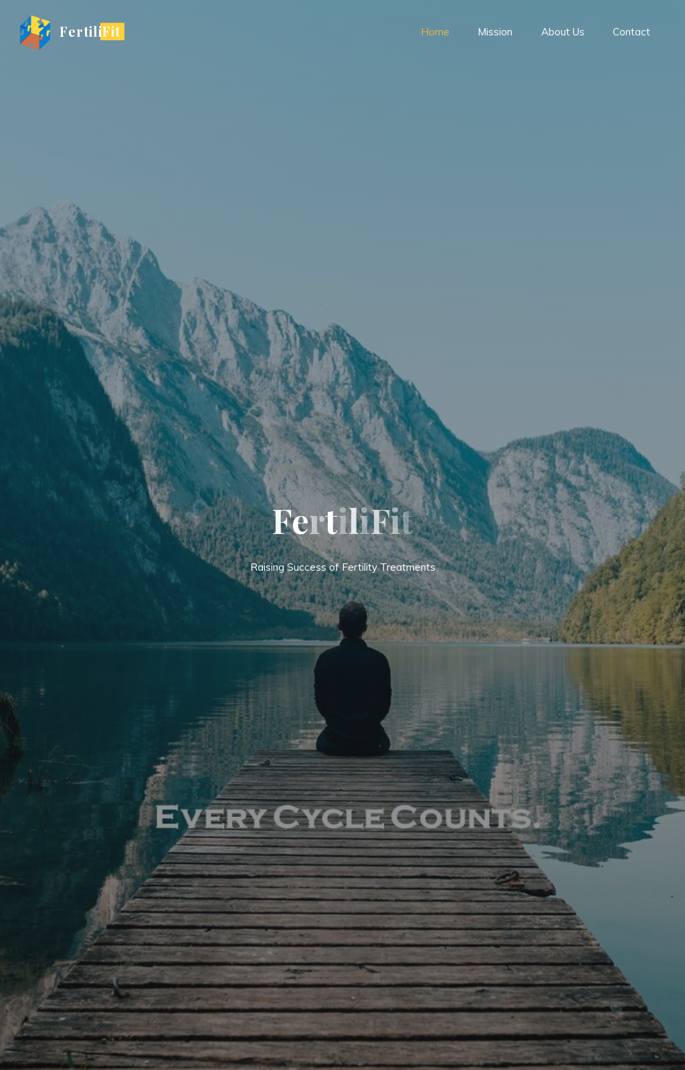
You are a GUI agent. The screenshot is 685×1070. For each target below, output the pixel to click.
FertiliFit (90, 31)
